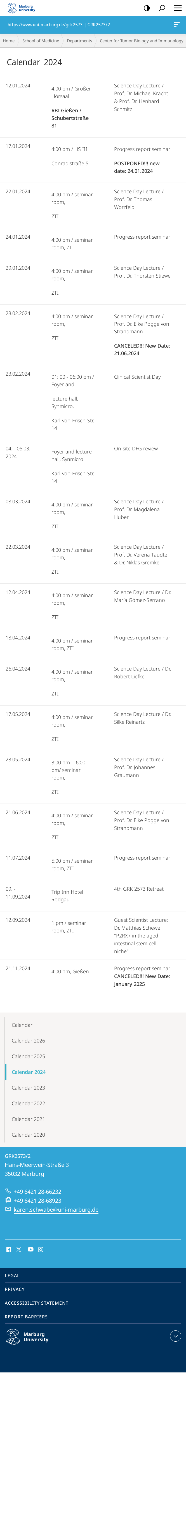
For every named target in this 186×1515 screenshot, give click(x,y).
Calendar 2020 (28, 1134)
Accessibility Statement (37, 1303)
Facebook (8, 1250)
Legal (12, 1275)
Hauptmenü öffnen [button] (176, 8)
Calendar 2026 (28, 1040)
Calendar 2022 (28, 1103)
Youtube (30, 1250)
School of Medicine (40, 40)
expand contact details (175, 1336)
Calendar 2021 (28, 1119)
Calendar (22, 1024)
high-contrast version (145, 8)
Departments (79, 40)
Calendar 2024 (29, 1072)
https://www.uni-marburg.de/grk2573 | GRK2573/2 (176, 25)
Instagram (40, 1250)
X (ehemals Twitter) (17, 1249)
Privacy (15, 1289)
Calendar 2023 (28, 1087)
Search (160, 8)
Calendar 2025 (28, 1056)
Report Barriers (26, 1317)
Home (9, 40)
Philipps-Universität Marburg (33, 1341)
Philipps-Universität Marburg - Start (24, 8)
